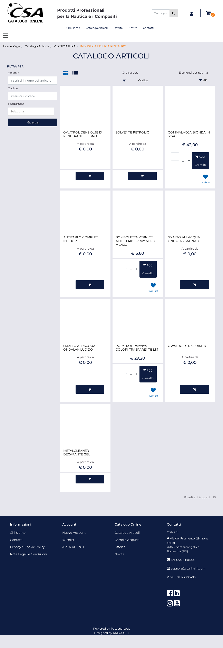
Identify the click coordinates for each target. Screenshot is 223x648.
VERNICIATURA (65, 46)
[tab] (67, 74)
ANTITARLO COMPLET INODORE (80, 239)
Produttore (16, 104)
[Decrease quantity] (183, 160)
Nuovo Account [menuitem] (74, 533)
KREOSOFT (121, 633)
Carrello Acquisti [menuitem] (127, 540)
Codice (13, 88)
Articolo (13, 73)
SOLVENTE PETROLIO (132, 132)
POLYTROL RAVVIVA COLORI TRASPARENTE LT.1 (137, 347)
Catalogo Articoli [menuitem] (97, 27)
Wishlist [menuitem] (68, 540)
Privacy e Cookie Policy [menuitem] (27, 547)
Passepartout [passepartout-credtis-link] (120, 628)
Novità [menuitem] (132, 27)
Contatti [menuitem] (148, 27)
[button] (173, 13)
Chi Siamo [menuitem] (73, 27)
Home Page (11, 46)
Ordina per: (130, 72)
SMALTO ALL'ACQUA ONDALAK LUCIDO (79, 347)
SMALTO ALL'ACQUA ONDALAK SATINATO (184, 239)
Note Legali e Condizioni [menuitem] (28, 554)
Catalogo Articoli (37, 46)
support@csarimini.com (188, 568)
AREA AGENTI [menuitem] (73, 547)
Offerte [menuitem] (118, 27)
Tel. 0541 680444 (182, 560)
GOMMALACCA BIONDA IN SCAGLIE (189, 134)
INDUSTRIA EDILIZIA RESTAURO (103, 46)
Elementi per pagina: (194, 72)
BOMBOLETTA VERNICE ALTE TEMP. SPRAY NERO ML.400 (135, 241)
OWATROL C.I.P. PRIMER (187, 346)
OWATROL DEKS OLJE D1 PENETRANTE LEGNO (83, 134)
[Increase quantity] (189, 160)
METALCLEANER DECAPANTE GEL (76, 452)
